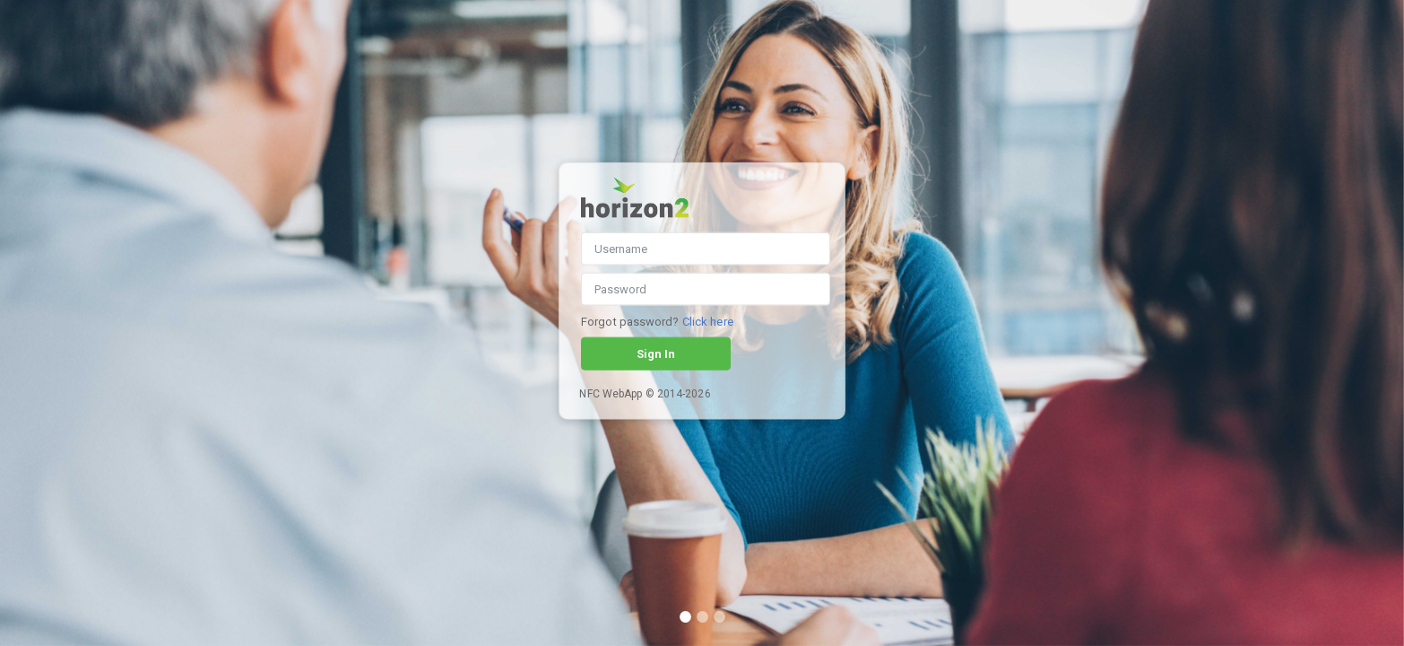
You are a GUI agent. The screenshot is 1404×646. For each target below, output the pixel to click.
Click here (707, 321)
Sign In (656, 354)
